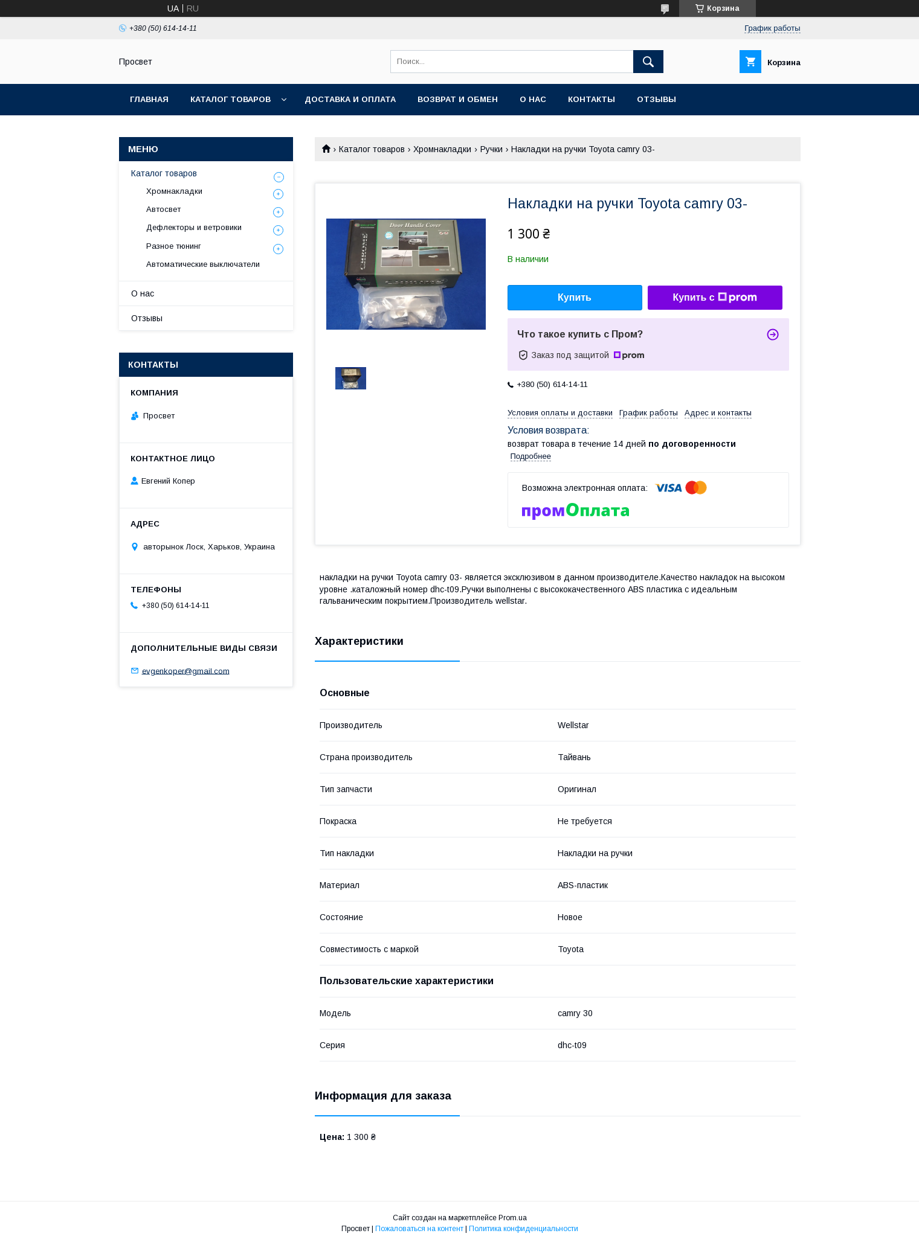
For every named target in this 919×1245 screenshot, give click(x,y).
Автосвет (163, 209)
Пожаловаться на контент (419, 1228)
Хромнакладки (442, 149)
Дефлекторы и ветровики (194, 227)
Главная (149, 99)
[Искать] (648, 61)
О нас (533, 99)
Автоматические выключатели (203, 264)
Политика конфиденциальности (523, 1228)
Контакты (591, 99)
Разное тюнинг (173, 246)
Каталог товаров (230, 99)
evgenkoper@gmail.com (186, 670)
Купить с (714, 297)
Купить (575, 297)
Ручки (491, 149)
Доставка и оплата (350, 99)
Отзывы (656, 99)
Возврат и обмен (458, 99)
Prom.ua (512, 1218)
